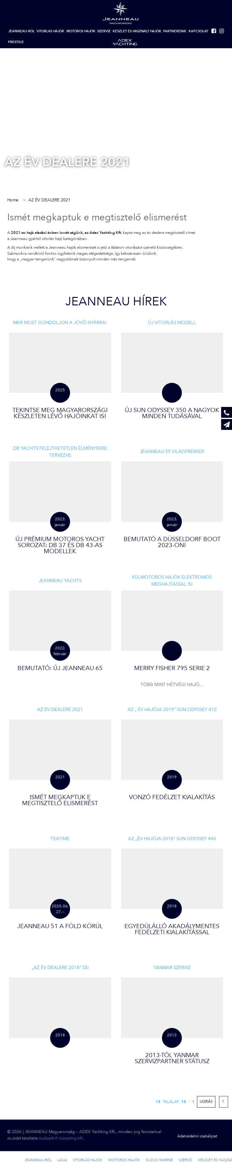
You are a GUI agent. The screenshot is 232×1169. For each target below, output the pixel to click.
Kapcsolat (198, 31)
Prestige (16, 42)
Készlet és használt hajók (137, 31)
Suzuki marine (159, 1160)
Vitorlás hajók (50, 31)
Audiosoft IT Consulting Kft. (61, 1138)
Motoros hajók (80, 31)
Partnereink (174, 31)
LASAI (62, 1160)
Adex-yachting (124, 42)
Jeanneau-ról (21, 31)
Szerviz (104, 31)
